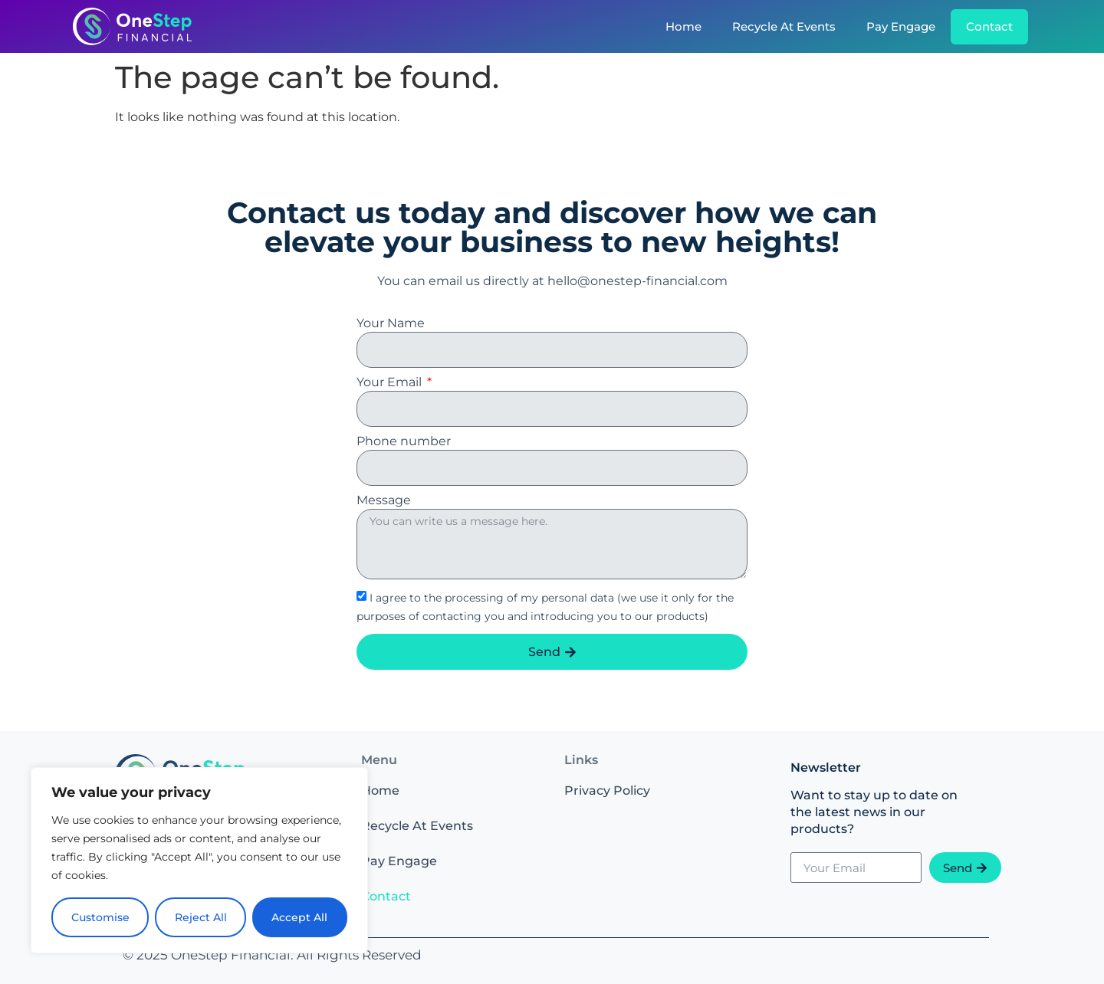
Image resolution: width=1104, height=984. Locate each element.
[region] (199, 860)
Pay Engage (900, 26)
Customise (100, 917)
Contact (989, 26)
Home (683, 26)
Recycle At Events (784, 26)
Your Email (390, 382)
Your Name (390, 323)
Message (383, 500)
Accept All (300, 917)
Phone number (403, 441)
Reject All (201, 917)
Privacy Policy (607, 790)
